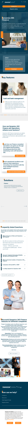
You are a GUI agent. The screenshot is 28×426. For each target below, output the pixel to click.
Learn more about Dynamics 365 (16, 171)
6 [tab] (19, 115)
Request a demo (14, 9)
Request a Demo (5, 402)
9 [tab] (24, 221)
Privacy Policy (11, 419)
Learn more (19, 190)
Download (14, 69)
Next (25, 206)
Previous (2, 206)
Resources (4, 397)
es (25, 1)
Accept (10, 422)
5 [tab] (15, 115)
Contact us (4, 395)
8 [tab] (26, 115)
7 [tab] (22, 115)
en (23, 1)
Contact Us (14, 6)
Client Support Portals (6, 400)
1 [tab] (1, 115)
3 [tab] (8, 115)
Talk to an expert (20, 156)
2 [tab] (5, 115)
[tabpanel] (14, 198)
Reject (18, 422)
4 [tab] (12, 115)
